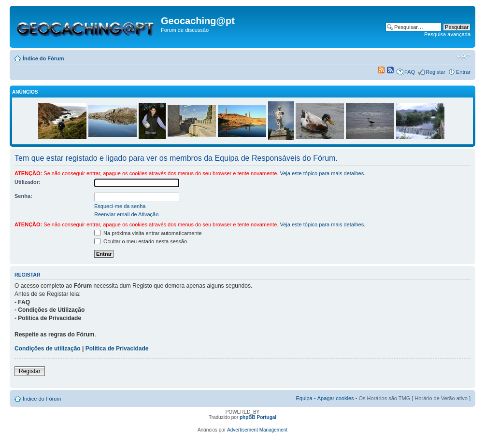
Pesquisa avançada (447, 34)
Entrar (463, 72)
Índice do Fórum (43, 58)
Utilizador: (27, 182)
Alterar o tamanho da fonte (463, 56)
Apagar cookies (335, 398)
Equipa (304, 398)
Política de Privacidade (117, 348)
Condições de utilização (47, 348)
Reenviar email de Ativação (126, 214)
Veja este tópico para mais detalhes (322, 173)
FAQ (409, 72)
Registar (435, 72)
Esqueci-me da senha (119, 206)
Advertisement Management (257, 429)
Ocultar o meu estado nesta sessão (140, 241)
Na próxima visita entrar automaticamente (148, 233)
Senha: (23, 196)
